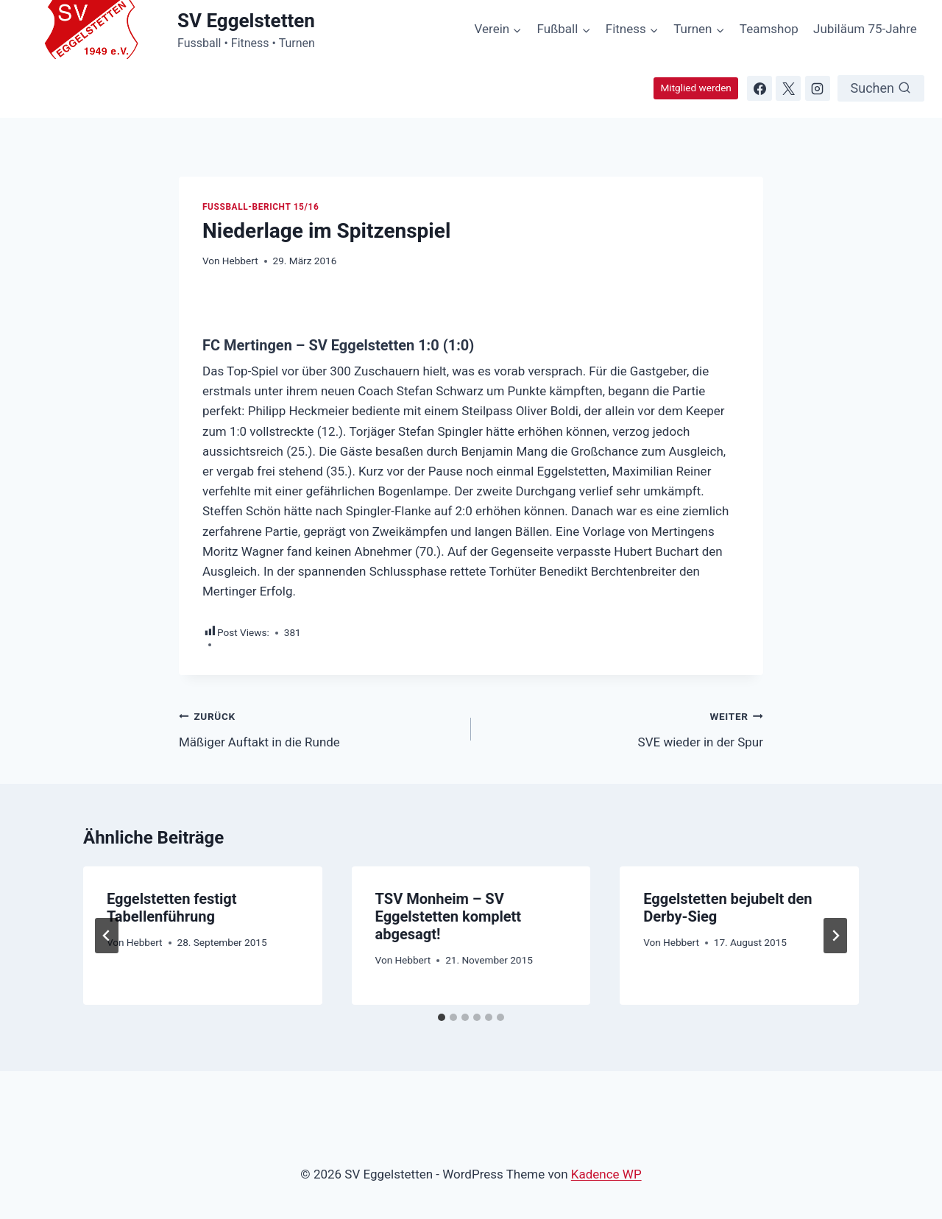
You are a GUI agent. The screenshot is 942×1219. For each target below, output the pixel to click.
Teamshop (769, 28)
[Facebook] (759, 88)
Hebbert (240, 260)
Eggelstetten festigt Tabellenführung (172, 907)
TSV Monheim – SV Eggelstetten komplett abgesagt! (448, 916)
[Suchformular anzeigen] (880, 88)
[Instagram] (817, 88)
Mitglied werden (695, 87)
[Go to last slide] (106, 935)
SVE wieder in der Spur (623, 727)
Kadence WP (606, 1174)
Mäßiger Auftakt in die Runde (318, 727)
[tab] (441, 1017)
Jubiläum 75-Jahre (865, 28)
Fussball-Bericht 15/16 (260, 207)
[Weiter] (835, 935)
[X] (788, 88)
